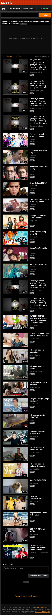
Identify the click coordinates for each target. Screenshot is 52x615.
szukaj (45, 15)
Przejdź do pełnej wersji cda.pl (26, 596)
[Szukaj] (19, 15)
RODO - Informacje (42, 612)
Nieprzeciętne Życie (14, 56)
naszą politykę (42, 607)
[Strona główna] (6, 2)
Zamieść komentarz (38, 576)
